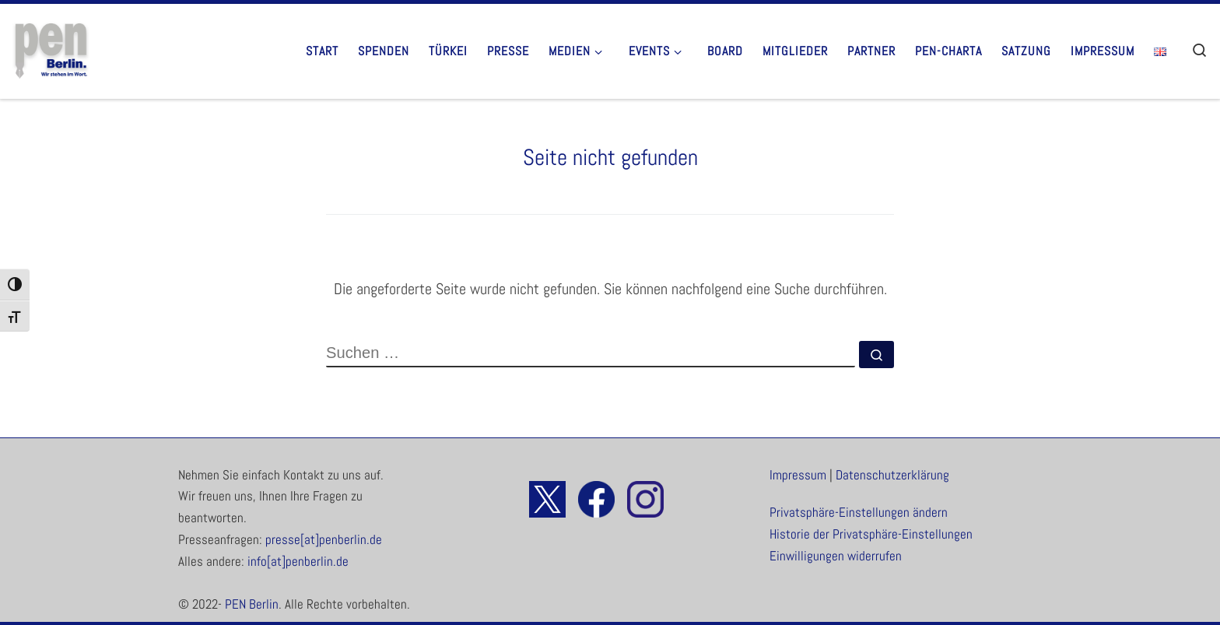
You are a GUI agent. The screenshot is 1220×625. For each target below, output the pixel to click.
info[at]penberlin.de (298, 561)
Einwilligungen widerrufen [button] (836, 556)
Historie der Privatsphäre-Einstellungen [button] (871, 534)
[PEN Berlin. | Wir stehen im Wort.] (50, 48)
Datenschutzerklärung (892, 475)
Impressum (798, 475)
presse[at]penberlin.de (323, 540)
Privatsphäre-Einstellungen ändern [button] (859, 512)
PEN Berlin (252, 604)
